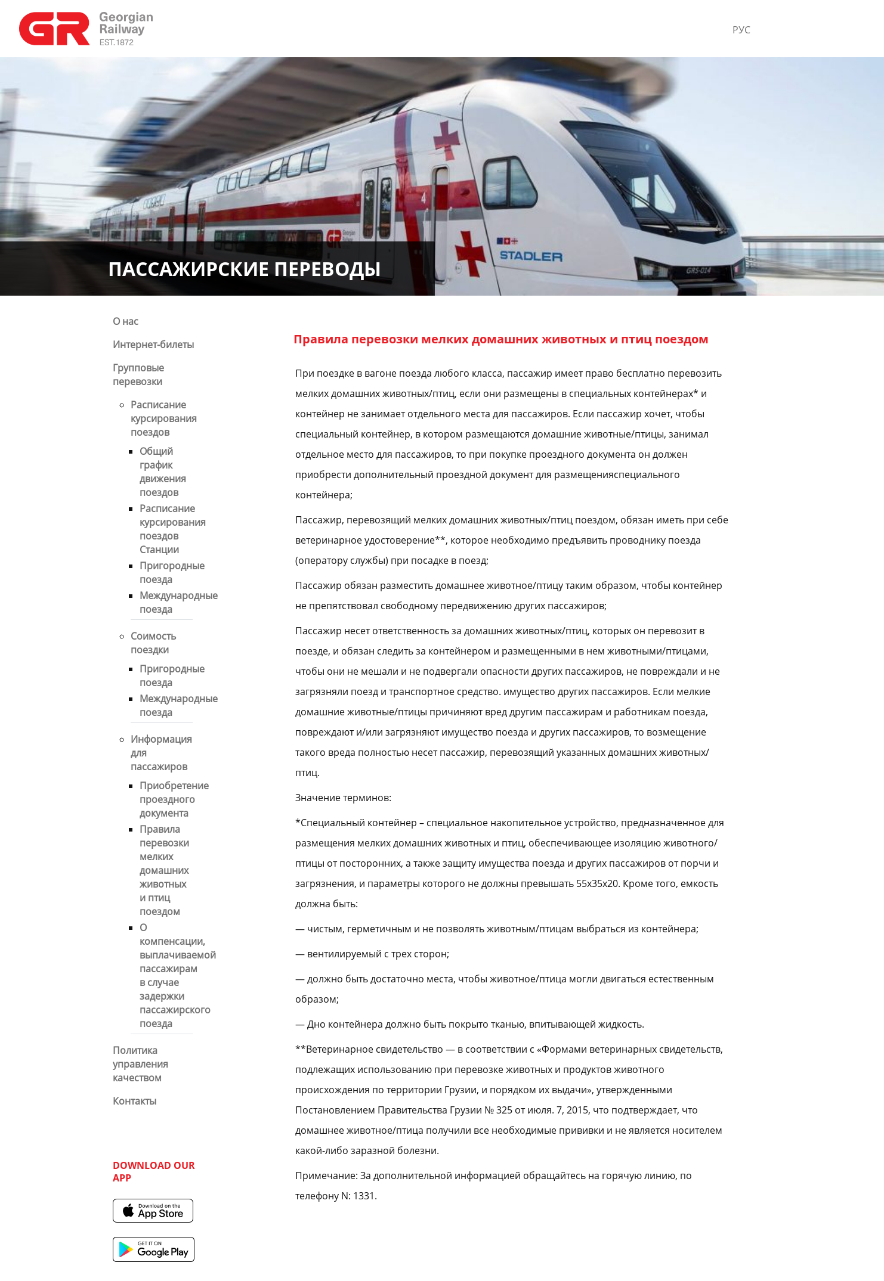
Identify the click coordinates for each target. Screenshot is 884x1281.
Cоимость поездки (153, 642)
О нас (125, 321)
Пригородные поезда (172, 572)
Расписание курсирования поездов (164, 418)
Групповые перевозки (138, 374)
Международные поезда (179, 602)
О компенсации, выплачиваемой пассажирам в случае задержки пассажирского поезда (178, 975)
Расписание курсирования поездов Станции (173, 529)
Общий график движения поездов (163, 472)
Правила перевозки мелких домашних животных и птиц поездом (164, 870)
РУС (741, 29)
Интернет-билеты (153, 344)
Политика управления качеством (140, 1064)
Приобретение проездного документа (174, 799)
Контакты (134, 1101)
